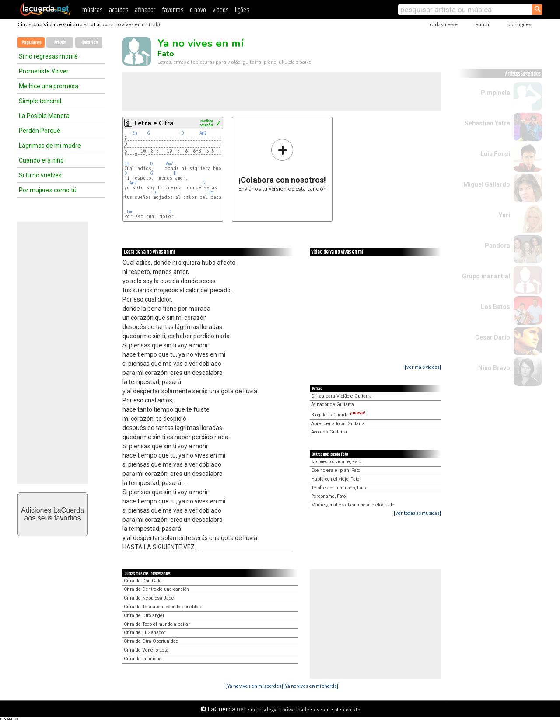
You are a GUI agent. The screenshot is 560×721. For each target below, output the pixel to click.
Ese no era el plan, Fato (335, 470)
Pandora (497, 245)
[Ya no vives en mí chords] (310, 686)
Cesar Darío (492, 337)
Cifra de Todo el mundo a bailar (157, 624)
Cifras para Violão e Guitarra (50, 24)
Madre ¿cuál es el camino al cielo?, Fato (352, 505)
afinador (145, 10)
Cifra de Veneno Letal (147, 650)
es (316, 709)
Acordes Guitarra (329, 432)
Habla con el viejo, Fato (335, 479)
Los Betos (495, 306)
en (327, 709)
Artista (60, 42)
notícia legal (264, 709)
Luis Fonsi (495, 153)
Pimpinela (495, 92)
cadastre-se (444, 24)
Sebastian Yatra (487, 123)
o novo (198, 10)
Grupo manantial (486, 276)
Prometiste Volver (44, 71)
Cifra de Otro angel (144, 615)
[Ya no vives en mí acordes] (254, 686)
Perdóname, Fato (328, 496)
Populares (31, 42)
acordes (118, 10)
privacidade (295, 709)
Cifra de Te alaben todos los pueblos (162, 607)
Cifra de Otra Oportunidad (151, 641)
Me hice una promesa (48, 86)
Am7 (203, 133)
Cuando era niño (41, 160)
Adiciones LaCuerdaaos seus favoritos (52, 514)
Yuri (504, 214)
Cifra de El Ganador (144, 632)
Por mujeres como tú (48, 190)
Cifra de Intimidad (143, 659)
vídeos (220, 10)
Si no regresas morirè (48, 56)
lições (242, 10)
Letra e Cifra (154, 123)
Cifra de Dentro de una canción (156, 589)
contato (351, 709)
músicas (92, 10)
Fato (99, 24)
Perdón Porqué (39, 130)
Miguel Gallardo (486, 184)
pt (336, 709)
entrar (482, 24)
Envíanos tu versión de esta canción (282, 165)
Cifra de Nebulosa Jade (149, 598)
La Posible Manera (44, 115)
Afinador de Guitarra (332, 404)
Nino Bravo (494, 367)
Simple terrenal (40, 100)
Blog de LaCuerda (338, 415)
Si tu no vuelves (40, 175)
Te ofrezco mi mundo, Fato (338, 488)
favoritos (172, 10)
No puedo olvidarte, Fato (336, 461)
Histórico (89, 42)
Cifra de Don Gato (142, 581)
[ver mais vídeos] (423, 367)
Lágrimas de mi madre (50, 145)
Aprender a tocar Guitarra (338, 423)
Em (134, 133)
